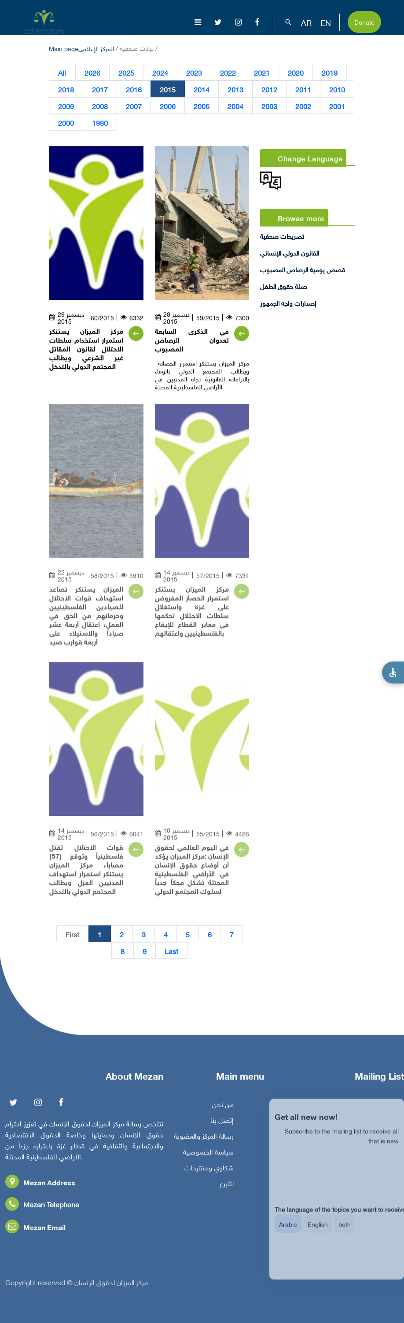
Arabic (288, 1232)
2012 (269, 89)
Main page (63, 47)
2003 (269, 106)
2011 (303, 89)
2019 (330, 72)
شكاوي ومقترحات (209, 1171)
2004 (235, 106)
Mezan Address (40, 1185)
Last (171, 951)
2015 (168, 89)
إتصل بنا (222, 1123)
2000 (66, 123)
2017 (100, 89)
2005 (201, 106)
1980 (100, 123)
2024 (160, 72)
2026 (92, 72)
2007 (134, 106)
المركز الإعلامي (96, 47)
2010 (337, 89)
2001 (337, 106)
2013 (235, 89)
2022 (228, 72)
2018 (66, 89)
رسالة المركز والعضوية (204, 1139)
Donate (364, 21)
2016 (134, 89)
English (318, 1232)
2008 (100, 106)
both (344, 1232)
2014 (201, 89)
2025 (126, 72)
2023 (194, 72)
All (62, 72)
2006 (168, 106)
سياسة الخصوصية (208, 1155)
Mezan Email (35, 1230)
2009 (66, 106)
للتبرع (227, 1186)
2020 (296, 72)
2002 (303, 106)
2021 (262, 72)
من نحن (223, 1107)
